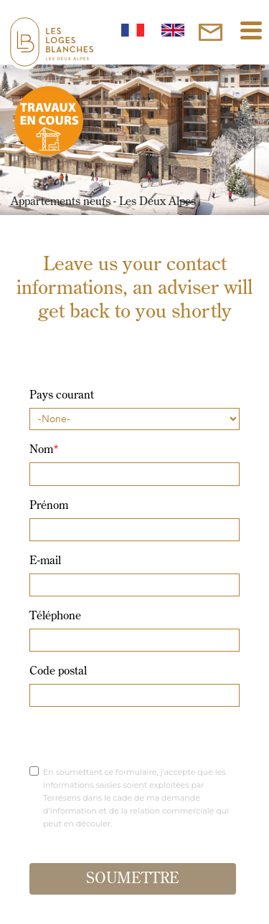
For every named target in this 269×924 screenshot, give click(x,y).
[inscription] (210, 32)
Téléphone (55, 616)
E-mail (45, 561)
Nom (44, 450)
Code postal (58, 671)
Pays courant (61, 395)
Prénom (48, 506)
